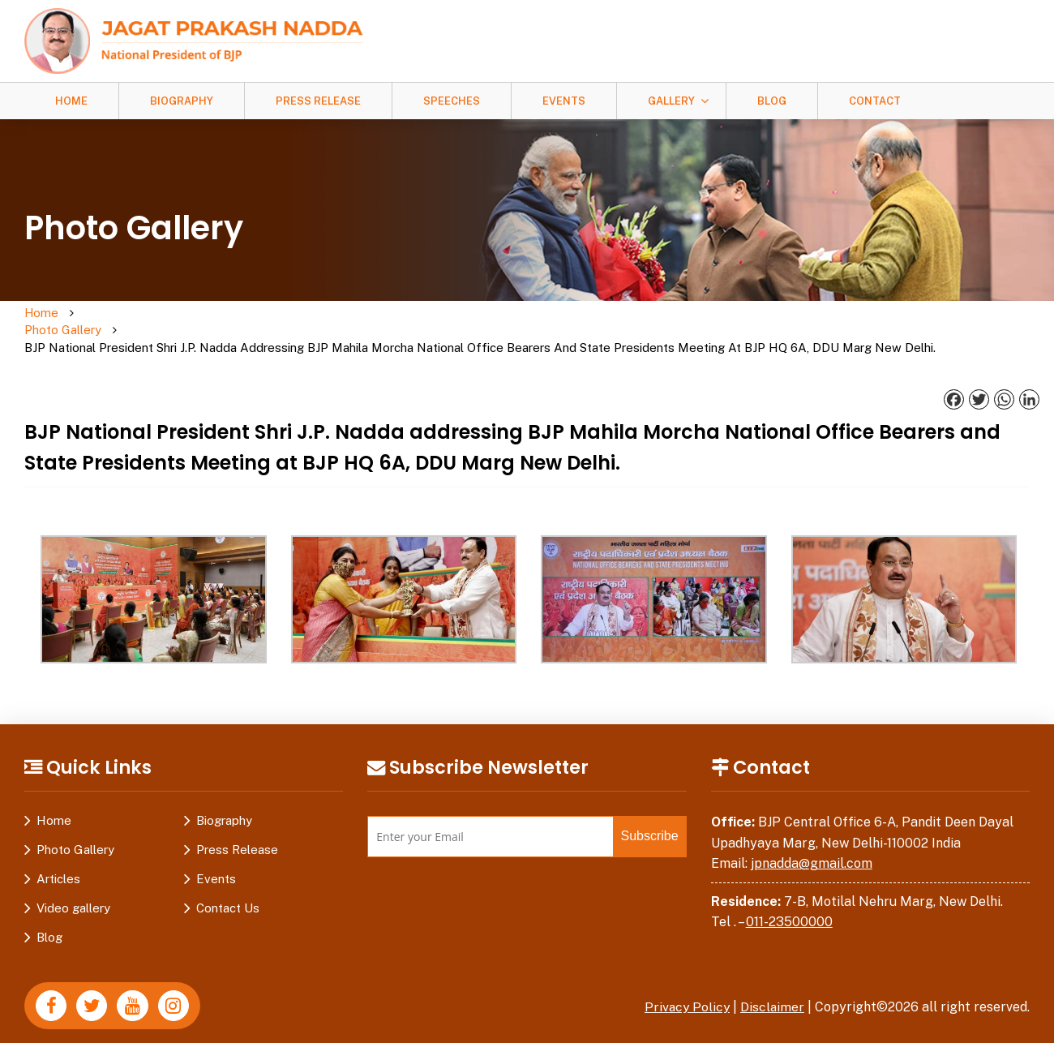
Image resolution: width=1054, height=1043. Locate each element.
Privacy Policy (685, 990)
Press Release (318, 101)
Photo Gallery (104, 322)
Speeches (451, 101)
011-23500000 (789, 905)
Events (563, 101)
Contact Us (227, 892)
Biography (181, 101)
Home (71, 101)
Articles (58, 862)
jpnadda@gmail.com (811, 847)
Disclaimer (771, 990)
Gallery (671, 101)
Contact (875, 101)
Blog (771, 101)
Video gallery (73, 892)
